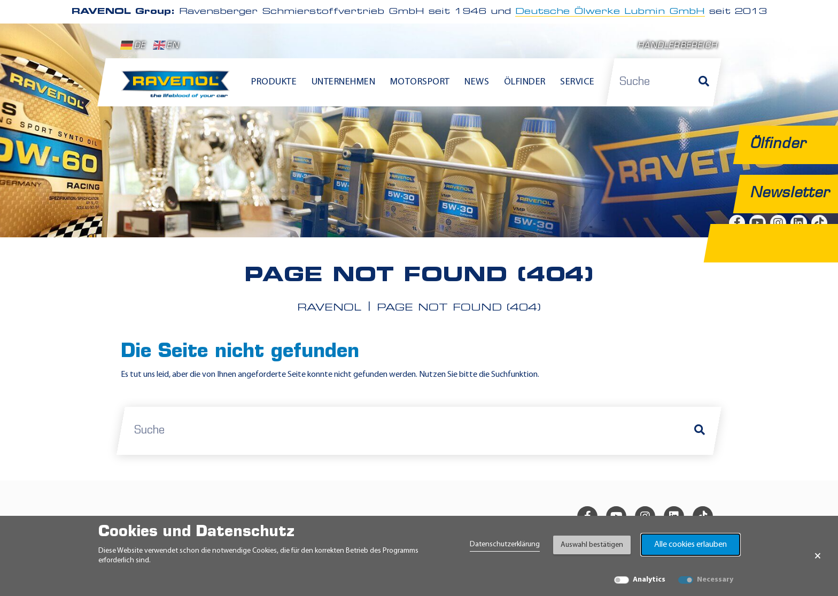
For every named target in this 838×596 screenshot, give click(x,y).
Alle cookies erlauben (690, 544)
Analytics (649, 580)
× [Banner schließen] (817, 556)
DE (133, 45)
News (476, 82)
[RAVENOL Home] (178, 89)
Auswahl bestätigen (592, 545)
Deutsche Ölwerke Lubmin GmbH (610, 11)
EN (166, 45)
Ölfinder (525, 82)
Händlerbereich (677, 46)
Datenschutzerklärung (505, 544)
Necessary (715, 580)
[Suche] (704, 82)
